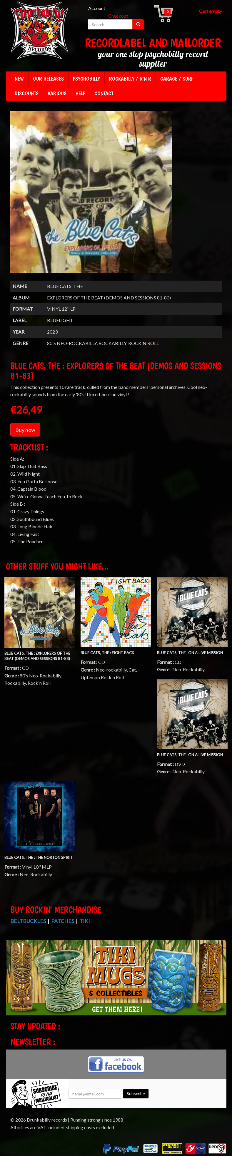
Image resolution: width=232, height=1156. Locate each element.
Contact (103, 93)
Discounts (27, 93)
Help (80, 93)
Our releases (48, 78)
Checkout (118, 16)
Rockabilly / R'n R (130, 78)
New (19, 78)
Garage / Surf (176, 78)
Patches (62, 921)
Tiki (84, 921)
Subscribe (136, 1093)
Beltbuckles (28, 921)
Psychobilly (86, 78)
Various (57, 93)
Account (96, 8)
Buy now (25, 430)
